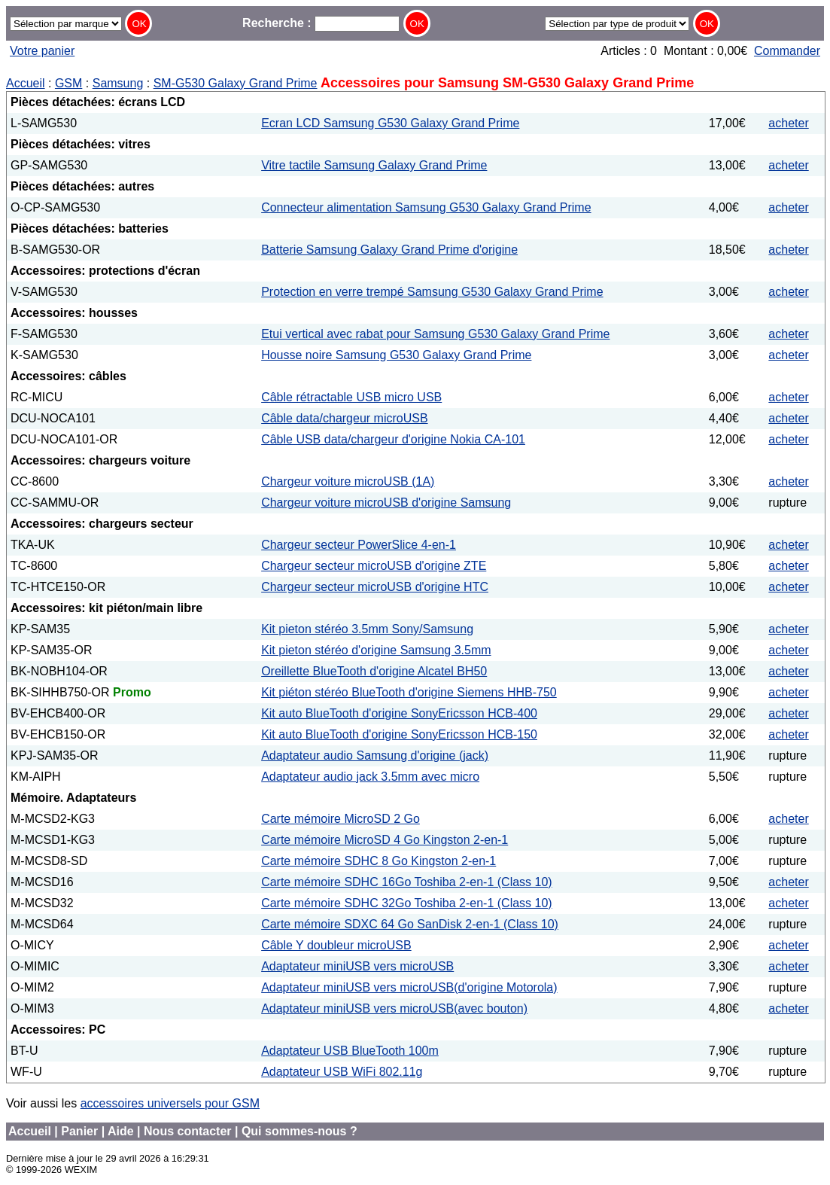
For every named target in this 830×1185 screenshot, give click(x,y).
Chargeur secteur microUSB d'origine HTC (374, 586)
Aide (121, 1131)
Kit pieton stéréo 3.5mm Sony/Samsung (367, 629)
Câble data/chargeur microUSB (344, 418)
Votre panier (42, 50)
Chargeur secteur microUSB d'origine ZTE (373, 565)
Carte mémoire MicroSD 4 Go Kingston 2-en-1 (384, 839)
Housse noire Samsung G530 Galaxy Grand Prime (396, 355)
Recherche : (321, 23)
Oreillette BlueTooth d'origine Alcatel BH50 (374, 671)
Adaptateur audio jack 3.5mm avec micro (370, 776)
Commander (787, 50)
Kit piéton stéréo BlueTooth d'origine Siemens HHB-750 (409, 692)
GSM (68, 83)
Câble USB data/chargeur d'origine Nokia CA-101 (393, 439)
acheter (788, 123)
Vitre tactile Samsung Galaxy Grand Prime (374, 165)
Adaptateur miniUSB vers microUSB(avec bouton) (394, 1008)
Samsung (118, 83)
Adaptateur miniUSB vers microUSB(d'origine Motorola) (409, 987)
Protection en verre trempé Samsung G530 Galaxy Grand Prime (432, 291)
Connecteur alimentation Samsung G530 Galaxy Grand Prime (426, 207)
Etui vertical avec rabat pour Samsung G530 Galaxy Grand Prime (435, 333)
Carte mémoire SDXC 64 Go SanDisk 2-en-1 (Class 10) (409, 924)
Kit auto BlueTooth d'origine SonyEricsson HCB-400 (399, 713)
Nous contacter (187, 1131)
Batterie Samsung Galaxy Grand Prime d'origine (389, 249)
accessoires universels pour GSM (170, 1103)
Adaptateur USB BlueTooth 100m (350, 1050)
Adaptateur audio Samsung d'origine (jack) (374, 755)
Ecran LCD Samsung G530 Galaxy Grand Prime (390, 123)
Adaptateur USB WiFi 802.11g (341, 1071)
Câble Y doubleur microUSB (336, 945)
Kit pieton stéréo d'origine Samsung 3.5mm (376, 650)
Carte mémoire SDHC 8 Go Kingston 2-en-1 (378, 860)
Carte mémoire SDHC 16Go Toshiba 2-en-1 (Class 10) (406, 882)
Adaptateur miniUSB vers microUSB (357, 966)
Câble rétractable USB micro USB (351, 397)
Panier (79, 1131)
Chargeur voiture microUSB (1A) (347, 481)
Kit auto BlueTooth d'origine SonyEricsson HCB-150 (399, 734)
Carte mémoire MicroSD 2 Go (340, 818)
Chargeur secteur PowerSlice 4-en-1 (358, 544)
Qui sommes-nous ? (299, 1131)
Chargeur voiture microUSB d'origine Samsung (386, 502)
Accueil (25, 83)
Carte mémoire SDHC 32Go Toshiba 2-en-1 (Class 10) (406, 903)
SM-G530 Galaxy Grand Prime (236, 83)
